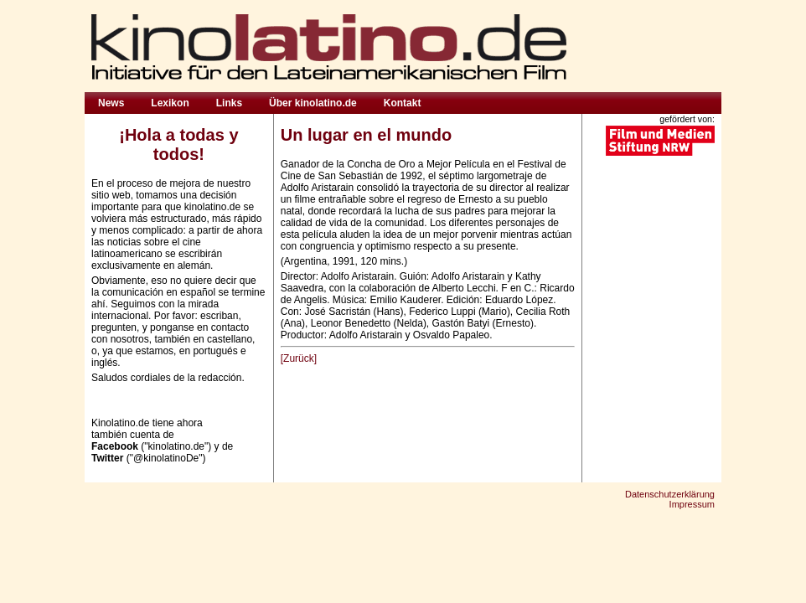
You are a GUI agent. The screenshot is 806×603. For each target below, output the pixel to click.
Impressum (692, 504)
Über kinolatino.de (313, 103)
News (111, 103)
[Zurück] (299, 358)
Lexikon (170, 103)
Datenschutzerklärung (670, 494)
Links (229, 103)
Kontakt (402, 103)
